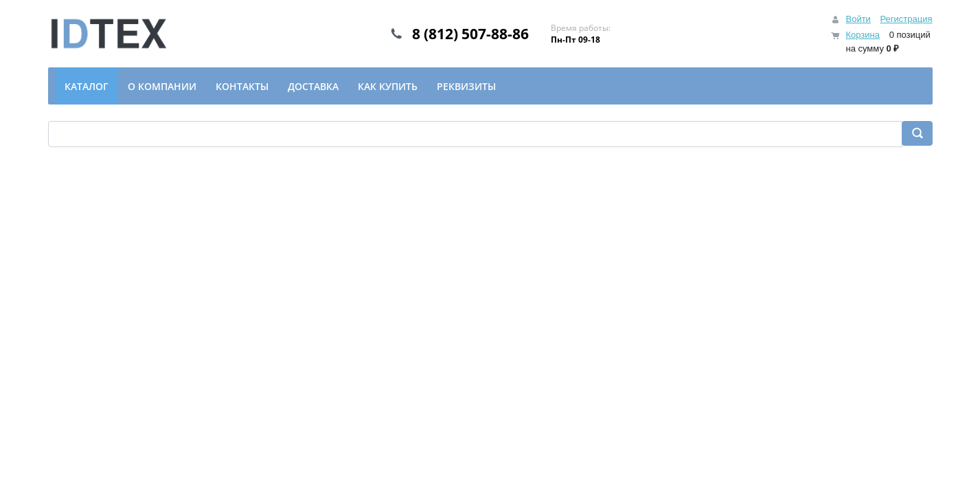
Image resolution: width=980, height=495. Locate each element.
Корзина (862, 35)
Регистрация (906, 19)
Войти (857, 19)
